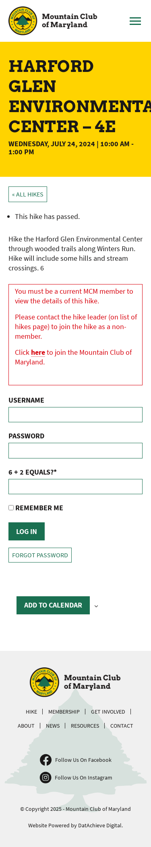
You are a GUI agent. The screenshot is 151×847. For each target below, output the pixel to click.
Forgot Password (40, 555)
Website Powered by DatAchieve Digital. (75, 825)
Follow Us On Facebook (83, 759)
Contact (121, 725)
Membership (64, 711)
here (38, 352)
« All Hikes (27, 194)
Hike (31, 711)
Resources (85, 725)
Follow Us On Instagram (83, 777)
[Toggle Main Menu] (135, 21)
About (26, 725)
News (53, 725)
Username (26, 400)
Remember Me (35, 507)
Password (26, 435)
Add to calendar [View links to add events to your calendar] (53, 605)
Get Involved (108, 711)
